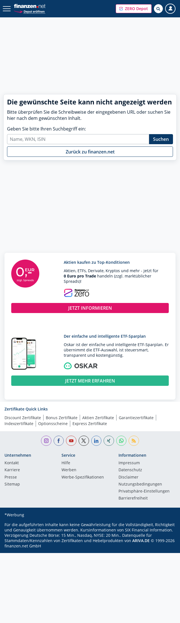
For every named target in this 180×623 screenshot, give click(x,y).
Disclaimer (128, 477)
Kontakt (11, 463)
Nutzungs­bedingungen (140, 484)
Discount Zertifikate (22, 417)
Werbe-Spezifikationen (82, 477)
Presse (10, 477)
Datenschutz (130, 470)
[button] (134, 8)
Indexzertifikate (18, 423)
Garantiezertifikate (136, 417)
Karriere (12, 470)
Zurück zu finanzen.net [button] (90, 152)
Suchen (161, 139)
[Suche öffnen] (158, 8)
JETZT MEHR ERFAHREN (90, 381)
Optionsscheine (53, 423)
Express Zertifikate (89, 423)
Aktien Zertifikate (98, 417)
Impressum (129, 463)
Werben (68, 470)
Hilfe (65, 463)
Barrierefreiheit (133, 498)
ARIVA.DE (141, 540)
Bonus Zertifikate (62, 417)
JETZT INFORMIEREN (90, 308)
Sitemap (12, 484)
